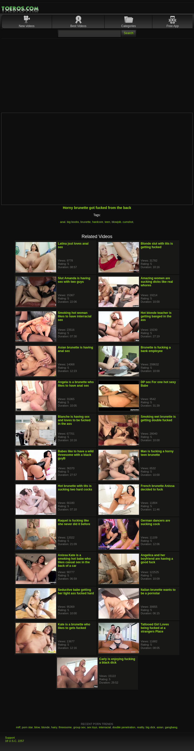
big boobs (73, 221)
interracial (105, 727)
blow (37, 727)
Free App (172, 26)
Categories (128, 26)
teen (107, 221)
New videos (27, 26)
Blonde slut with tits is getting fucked (157, 245)
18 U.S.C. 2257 (14, 740)
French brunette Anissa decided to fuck (158, 487)
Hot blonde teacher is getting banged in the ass (156, 316)
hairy (54, 727)
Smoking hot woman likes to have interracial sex (74, 316)
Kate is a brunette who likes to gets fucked (74, 626)
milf (18, 727)
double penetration (123, 727)
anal (62, 221)
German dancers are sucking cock (155, 522)
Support (10, 737)
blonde (45, 727)
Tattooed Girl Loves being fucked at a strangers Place (155, 628)
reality (140, 727)
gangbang (171, 727)
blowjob (116, 221)
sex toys (92, 727)
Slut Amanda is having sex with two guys (74, 280)
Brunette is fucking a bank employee (156, 349)
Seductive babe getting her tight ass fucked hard (76, 591)
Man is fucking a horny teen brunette (157, 453)
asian (160, 727)
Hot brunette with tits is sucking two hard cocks (75, 487)
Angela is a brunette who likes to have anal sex (76, 383)
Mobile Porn (20, 8)
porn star (27, 727)
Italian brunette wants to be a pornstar (158, 591)
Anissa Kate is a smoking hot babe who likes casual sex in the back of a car (74, 560)
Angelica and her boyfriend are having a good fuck (157, 558)
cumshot (128, 221)
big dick (150, 727)
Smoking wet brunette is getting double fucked (158, 418)
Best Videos (78, 26)
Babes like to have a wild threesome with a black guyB (75, 455)
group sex (79, 727)
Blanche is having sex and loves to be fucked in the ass (74, 420)
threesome (65, 727)
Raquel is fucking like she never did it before (74, 522)
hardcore (97, 221)
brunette (86, 221)
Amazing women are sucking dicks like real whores (157, 281)
